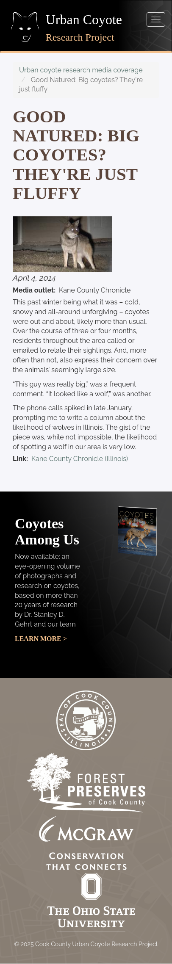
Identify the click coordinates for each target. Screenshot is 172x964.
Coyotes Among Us (47, 531)
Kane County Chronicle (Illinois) (79, 459)
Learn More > (41, 638)
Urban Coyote (84, 19)
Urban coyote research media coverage (81, 70)
